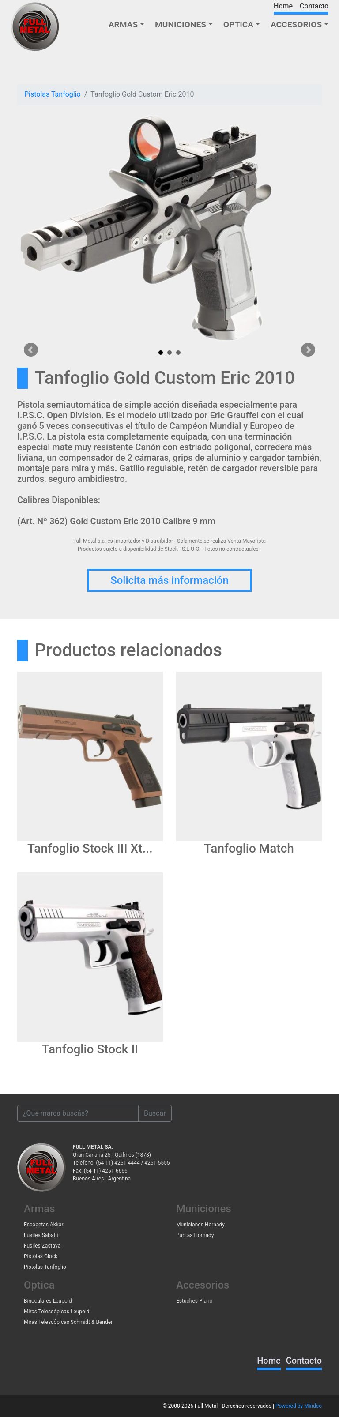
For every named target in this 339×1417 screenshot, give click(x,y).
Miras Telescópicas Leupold (57, 1311)
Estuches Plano (194, 1301)
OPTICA (238, 24)
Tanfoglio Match (249, 848)
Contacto (314, 6)
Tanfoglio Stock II (90, 1049)
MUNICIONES (180, 24)
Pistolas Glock (40, 1256)
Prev (31, 350)
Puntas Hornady (195, 1235)
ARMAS (123, 24)
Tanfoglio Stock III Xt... (90, 848)
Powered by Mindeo (298, 1406)
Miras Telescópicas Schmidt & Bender (68, 1322)
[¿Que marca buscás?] (78, 1113)
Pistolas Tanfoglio (52, 94)
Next (308, 350)
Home (283, 6)
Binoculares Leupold (48, 1301)
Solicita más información (169, 580)
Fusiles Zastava (42, 1246)
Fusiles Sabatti (41, 1235)
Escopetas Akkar (43, 1225)
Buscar (155, 1113)
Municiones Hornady (200, 1225)
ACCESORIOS (296, 24)
